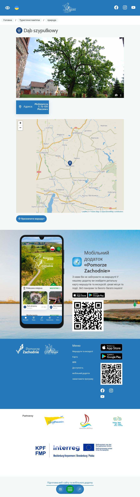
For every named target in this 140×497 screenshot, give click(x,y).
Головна (7, 20)
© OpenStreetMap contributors (111, 212)
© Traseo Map (93, 212)
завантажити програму (82, 379)
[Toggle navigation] (70, 489)
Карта (75, 357)
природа (52, 20)
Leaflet (84, 212)
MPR (74, 362)
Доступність (77, 368)
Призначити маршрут (31, 218)
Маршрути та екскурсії (82, 351)
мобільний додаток (81, 373)
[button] (24, 67)
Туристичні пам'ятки (29, 20)
